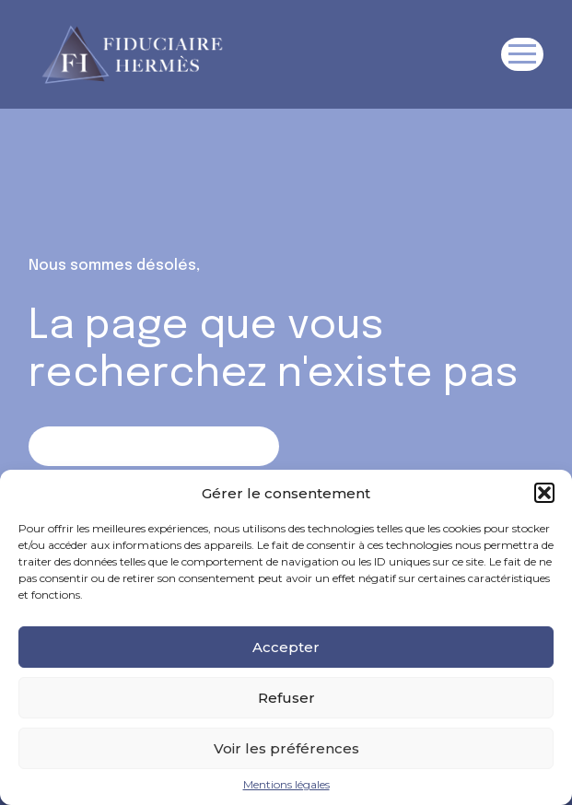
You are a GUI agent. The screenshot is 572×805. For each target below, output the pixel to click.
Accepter (286, 647)
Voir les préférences (286, 748)
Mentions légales (286, 784)
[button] (544, 493)
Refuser (286, 697)
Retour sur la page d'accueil (153, 445)
